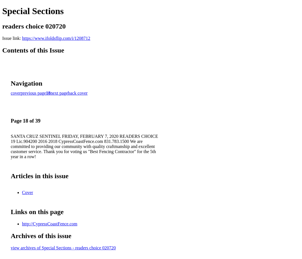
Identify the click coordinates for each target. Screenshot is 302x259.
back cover (78, 93)
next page (59, 93)
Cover (27, 192)
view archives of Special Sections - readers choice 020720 (63, 247)
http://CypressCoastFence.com (49, 223)
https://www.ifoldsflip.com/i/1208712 (56, 38)
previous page (33, 93)
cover (16, 93)
